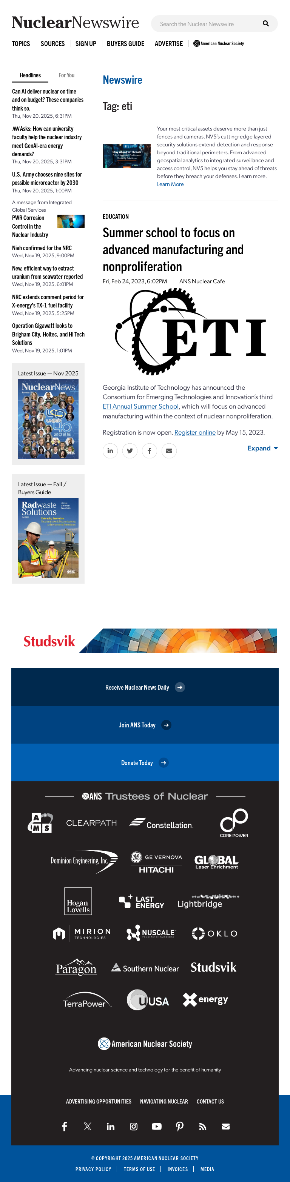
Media (207, 1169)
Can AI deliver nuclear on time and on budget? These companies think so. (47, 99)
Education (116, 216)
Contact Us (210, 1101)
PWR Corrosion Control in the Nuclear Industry (30, 226)
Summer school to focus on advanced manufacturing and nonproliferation (173, 248)
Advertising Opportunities (98, 1101)
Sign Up (86, 43)
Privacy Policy (93, 1169)
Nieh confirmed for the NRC (42, 247)
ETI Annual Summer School (141, 405)
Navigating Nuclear (164, 1101)
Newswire (122, 79)
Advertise (169, 43)
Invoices (178, 1169)
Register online (195, 431)
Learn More (170, 184)
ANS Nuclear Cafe (202, 281)
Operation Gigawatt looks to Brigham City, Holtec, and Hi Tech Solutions (48, 333)
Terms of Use (139, 1169)
